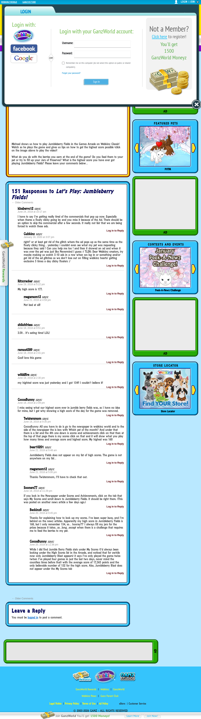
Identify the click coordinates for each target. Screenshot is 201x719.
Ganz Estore (29, 1)
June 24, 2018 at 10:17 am (32, 211)
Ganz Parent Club (109, 695)
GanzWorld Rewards (86, 689)
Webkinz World (9, 1)
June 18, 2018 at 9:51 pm (31, 328)
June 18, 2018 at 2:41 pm (31, 353)
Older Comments (22, 202)
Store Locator (168, 411)
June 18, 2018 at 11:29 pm (38, 491)
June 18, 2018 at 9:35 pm (37, 421)
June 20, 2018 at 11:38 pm (44, 544)
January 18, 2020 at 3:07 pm (39, 237)
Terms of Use (88, 703)
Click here (159, 36)
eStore (122, 703)
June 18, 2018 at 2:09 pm (31, 402)
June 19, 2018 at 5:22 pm (31, 284)
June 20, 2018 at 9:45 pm (43, 513)
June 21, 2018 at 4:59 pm (37, 300)
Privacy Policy (72, 703)
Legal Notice (55, 703)
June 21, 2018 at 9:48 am (43, 450)
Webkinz (104, 689)
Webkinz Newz (89, 695)
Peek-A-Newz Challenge (168, 290)
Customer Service (137, 703)
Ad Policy (103, 703)
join (192, 1)
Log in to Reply (115, 230)
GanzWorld (118, 689)
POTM (168, 169)
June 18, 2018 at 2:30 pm (31, 377)
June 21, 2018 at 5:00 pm (43, 472)
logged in (33, 617)
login (184, 1)
